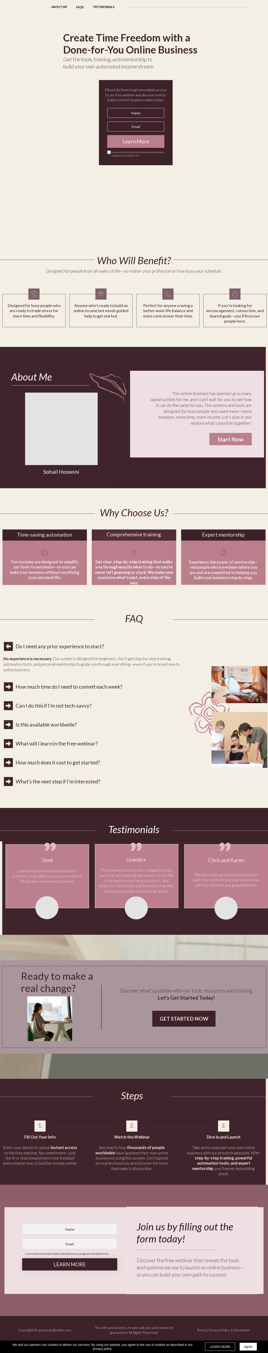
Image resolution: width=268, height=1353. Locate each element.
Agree (248, 1347)
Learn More (135, 141)
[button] (80, 7)
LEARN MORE (69, 1264)
